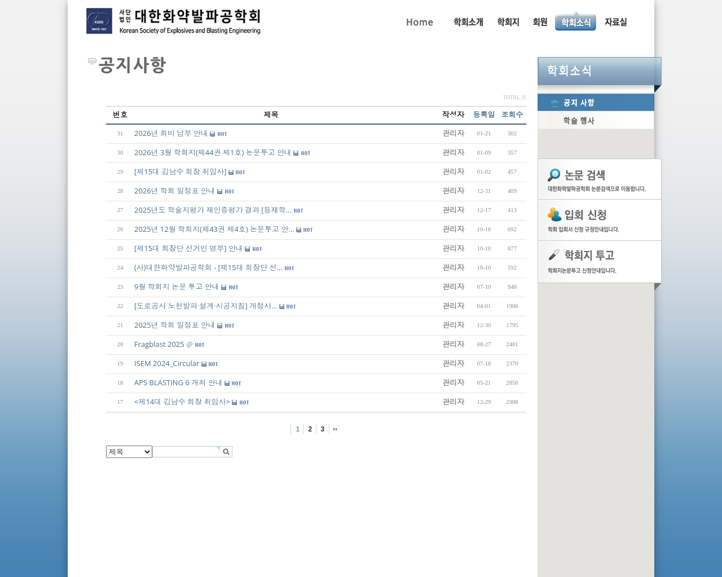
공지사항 (596, 102)
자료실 (615, 21)
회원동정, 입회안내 (540, 21)
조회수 (512, 114)
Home (419, 21)
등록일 (484, 114)
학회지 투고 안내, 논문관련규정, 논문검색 (508, 21)
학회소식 (600, 71)
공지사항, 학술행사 (576, 21)
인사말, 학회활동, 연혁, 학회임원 (468, 21)
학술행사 (596, 120)
